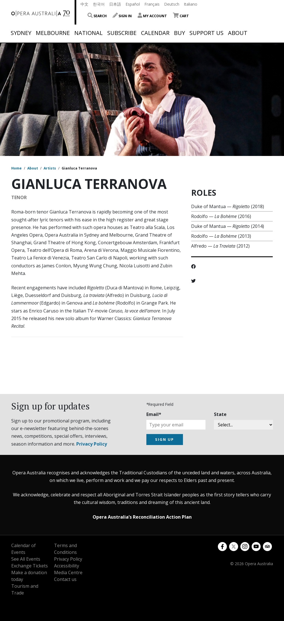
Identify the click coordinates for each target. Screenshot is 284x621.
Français (152, 4)
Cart (181, 16)
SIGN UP (164, 439)
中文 (84, 4)
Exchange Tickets (29, 566)
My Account (152, 16)
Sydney (21, 33)
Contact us (65, 579)
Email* (153, 414)
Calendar (155, 33)
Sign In (122, 16)
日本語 (115, 4)
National (88, 33)
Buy (179, 33)
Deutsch (171, 4)
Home (16, 168)
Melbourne (53, 33)
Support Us (206, 33)
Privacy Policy (91, 444)
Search (97, 16)
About (237, 33)
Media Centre (68, 572)
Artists (50, 168)
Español (133, 4)
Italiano (190, 4)
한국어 (99, 4)
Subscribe (122, 33)
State (220, 414)
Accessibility (66, 566)
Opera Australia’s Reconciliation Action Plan (142, 517)
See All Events (25, 559)
